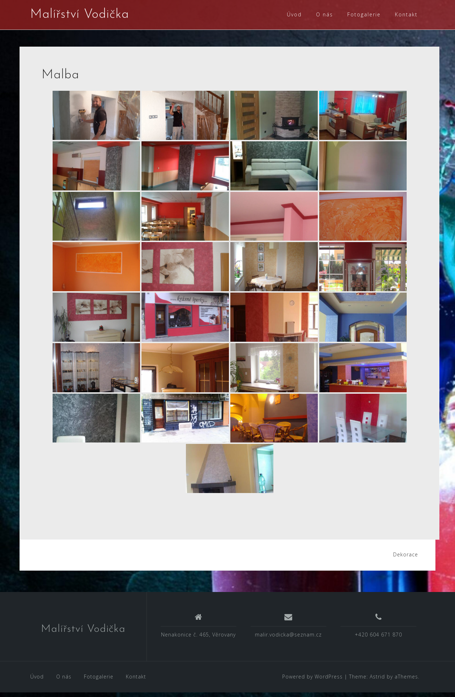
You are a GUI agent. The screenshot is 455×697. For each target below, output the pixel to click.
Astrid (377, 681)
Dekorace (405, 559)
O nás (324, 14)
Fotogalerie (364, 14)
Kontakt (406, 14)
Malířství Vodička (79, 14)
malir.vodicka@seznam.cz (288, 639)
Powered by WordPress (312, 681)
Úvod (294, 14)
